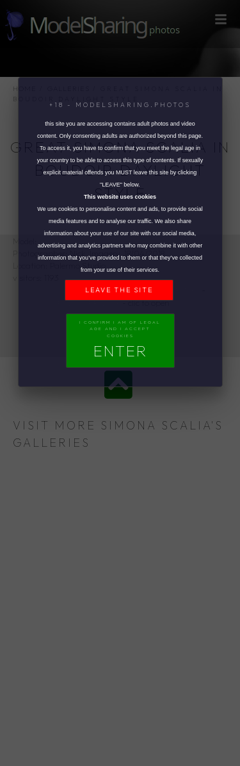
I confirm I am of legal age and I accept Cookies (120, 340)
